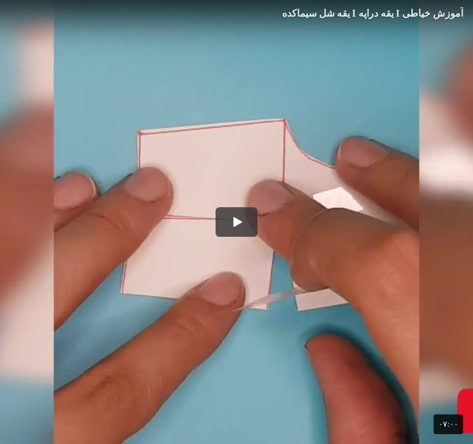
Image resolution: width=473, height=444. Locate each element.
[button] (236, 222)
